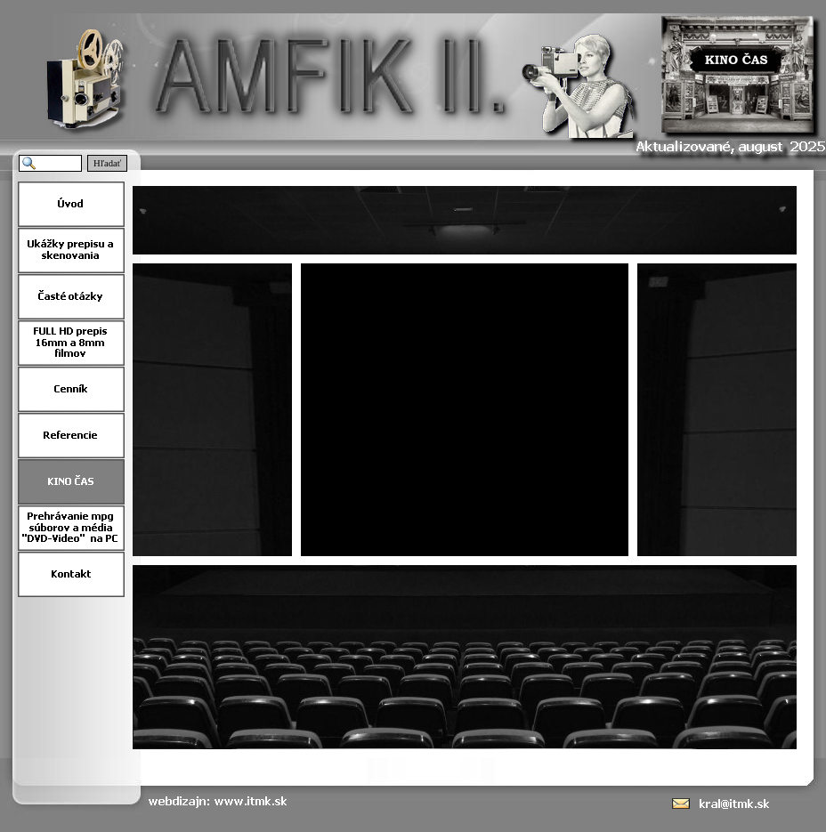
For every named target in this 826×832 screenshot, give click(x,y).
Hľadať (107, 163)
